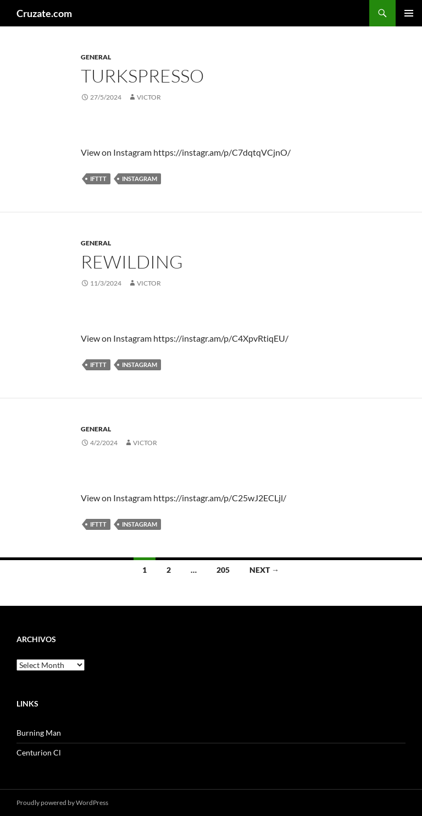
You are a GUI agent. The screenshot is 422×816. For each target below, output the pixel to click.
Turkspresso (142, 75)
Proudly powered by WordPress (62, 802)
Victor (149, 97)
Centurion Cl (38, 752)
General (96, 57)
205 (223, 569)
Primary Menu (409, 13)
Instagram (139, 178)
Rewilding (132, 261)
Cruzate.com (44, 13)
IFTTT (98, 178)
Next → (264, 569)
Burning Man (38, 732)
